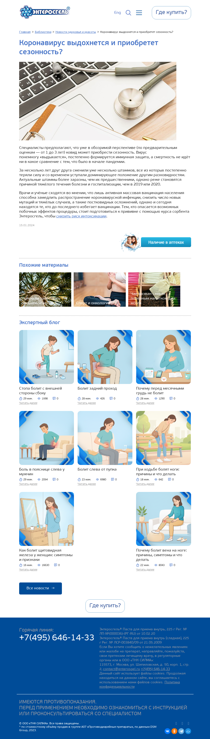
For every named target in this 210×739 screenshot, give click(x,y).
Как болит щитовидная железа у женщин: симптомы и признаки (45, 555)
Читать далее (28, 403)
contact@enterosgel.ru (121, 669)
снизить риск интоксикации (81, 216)
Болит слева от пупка (97, 470)
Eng (117, 13)
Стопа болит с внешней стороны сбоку (40, 391)
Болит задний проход (97, 389)
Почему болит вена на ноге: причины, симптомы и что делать (161, 555)
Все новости (41, 588)
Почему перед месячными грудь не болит (160, 391)
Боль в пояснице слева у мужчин (42, 472)
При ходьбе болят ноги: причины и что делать (157, 472)
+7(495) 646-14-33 (57, 638)
